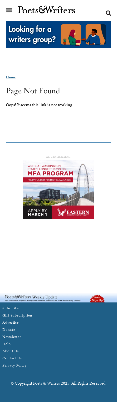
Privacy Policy (14, 365)
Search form (108, 13)
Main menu (9, 10)
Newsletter (11, 336)
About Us (10, 351)
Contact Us (12, 358)
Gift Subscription (17, 315)
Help (6, 344)
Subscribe (10, 308)
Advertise (10, 322)
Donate (8, 329)
